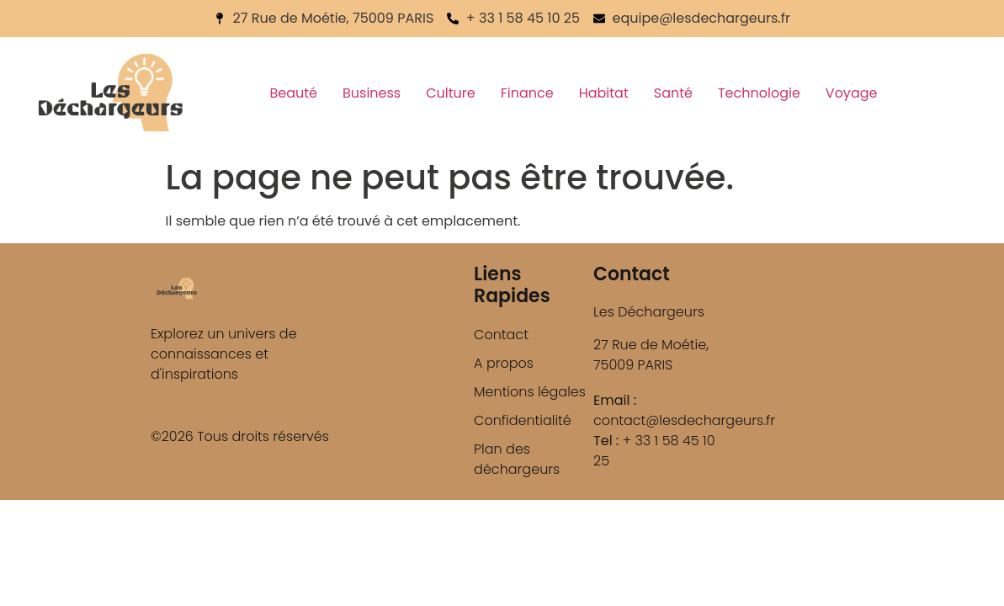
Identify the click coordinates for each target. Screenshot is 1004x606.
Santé (673, 93)
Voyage (852, 93)
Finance (527, 93)
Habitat (604, 93)
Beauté (293, 93)
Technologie (759, 93)
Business (372, 93)
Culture (450, 93)
